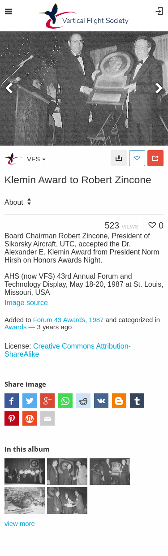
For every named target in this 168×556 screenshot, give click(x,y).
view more (19, 523)
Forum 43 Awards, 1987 (68, 319)
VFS (36, 159)
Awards (15, 327)
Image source (26, 302)
